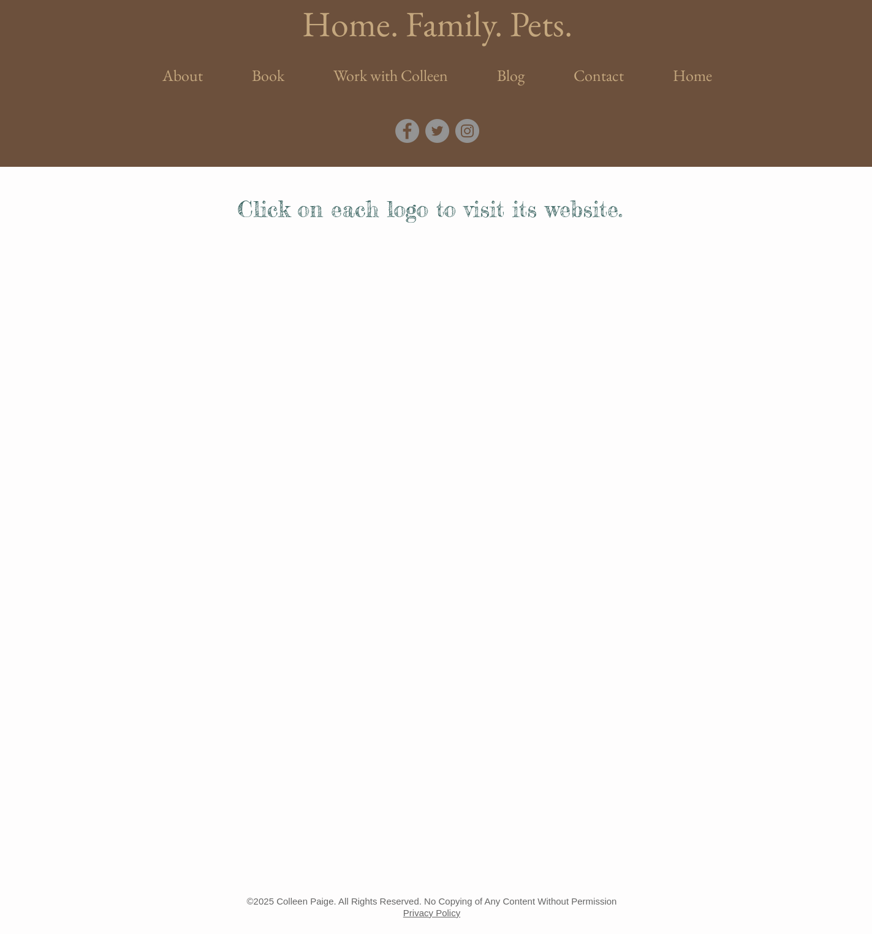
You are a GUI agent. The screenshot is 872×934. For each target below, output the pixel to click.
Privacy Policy (431, 913)
